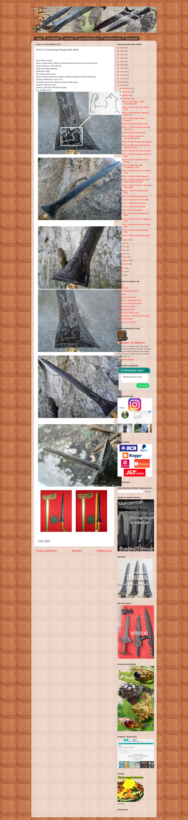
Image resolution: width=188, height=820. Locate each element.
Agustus (125, 240)
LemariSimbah (53, 39)
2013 (122, 272)
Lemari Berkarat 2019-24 (88, 39)
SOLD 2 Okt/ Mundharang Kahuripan (136, 151)
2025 (122, 51)
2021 (122, 65)
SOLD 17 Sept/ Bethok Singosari (135, 196)
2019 (122, 72)
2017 (122, 79)
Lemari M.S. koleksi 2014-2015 (130, 300)
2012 (122, 275)
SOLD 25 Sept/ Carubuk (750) (134, 133)
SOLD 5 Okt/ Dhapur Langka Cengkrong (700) (133, 103)
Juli (123, 243)
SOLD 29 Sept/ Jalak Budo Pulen (135, 124)
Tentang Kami (131, 39)
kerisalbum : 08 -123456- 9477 (132, 343)
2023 (122, 58)
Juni (124, 247)
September (126, 99)
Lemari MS (68, 39)
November (126, 92)
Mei (124, 250)
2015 (122, 85)
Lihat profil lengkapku (126, 359)
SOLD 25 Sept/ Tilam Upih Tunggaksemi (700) (132, 166)
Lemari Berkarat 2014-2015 (128, 313)
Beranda (76, 550)
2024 (122, 55)
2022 (122, 61)
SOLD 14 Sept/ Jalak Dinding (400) (135, 235)
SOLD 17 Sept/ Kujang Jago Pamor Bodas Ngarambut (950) (136, 181)
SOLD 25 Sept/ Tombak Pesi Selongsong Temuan (133, 137)
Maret (124, 257)
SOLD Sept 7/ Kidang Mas (132, 210)
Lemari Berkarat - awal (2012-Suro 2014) (133, 316)
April (124, 254)
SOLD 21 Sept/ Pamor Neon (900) (135, 200)
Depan (39, 39)
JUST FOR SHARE (112, 39)
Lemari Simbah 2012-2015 (128, 291)
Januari (125, 264)
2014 (122, 268)
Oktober (125, 95)
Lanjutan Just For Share (127, 322)
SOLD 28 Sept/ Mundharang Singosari (137, 142)
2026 (122, 48)
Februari (125, 260)
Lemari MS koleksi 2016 (127, 297)
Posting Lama (104, 550)
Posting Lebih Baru (46, 550)
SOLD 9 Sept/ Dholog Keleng (133, 207)
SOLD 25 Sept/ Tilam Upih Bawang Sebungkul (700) (135, 146)
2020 (122, 68)
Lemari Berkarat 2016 (126, 310)
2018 (122, 75)
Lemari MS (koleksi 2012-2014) (130, 303)
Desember (126, 88)
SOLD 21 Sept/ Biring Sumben (134, 203)
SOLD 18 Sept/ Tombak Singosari (135, 176)
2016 (122, 82)
